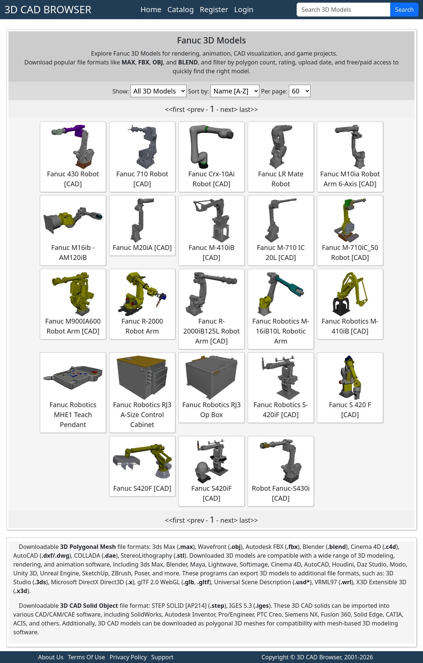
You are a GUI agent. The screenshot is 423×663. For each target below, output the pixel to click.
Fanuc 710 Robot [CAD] (142, 156)
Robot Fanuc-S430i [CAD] (280, 470)
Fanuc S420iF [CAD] (211, 470)
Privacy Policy (128, 657)
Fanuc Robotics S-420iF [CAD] (280, 387)
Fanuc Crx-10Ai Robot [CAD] (211, 156)
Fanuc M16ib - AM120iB (72, 230)
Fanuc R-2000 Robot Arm (142, 303)
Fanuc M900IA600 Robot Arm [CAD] (72, 303)
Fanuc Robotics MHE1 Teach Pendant (72, 392)
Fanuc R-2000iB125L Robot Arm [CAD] (211, 308)
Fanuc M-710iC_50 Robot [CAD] (350, 230)
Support (162, 657)
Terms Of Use (86, 657)
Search (404, 10)
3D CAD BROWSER (47, 9)
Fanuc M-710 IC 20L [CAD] (280, 230)
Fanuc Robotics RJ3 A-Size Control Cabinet (142, 392)
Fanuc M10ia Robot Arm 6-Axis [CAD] (350, 156)
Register (214, 9)
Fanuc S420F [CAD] (142, 466)
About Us (50, 657)
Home (150, 9)
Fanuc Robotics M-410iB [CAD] (350, 303)
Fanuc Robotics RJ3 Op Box (211, 387)
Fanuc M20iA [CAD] (142, 225)
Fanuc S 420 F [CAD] (350, 387)
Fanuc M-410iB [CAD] (211, 230)
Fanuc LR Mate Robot (280, 156)
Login (244, 9)
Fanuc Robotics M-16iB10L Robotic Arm (280, 308)
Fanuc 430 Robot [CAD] (72, 156)
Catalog (180, 9)
